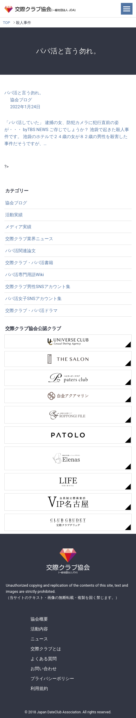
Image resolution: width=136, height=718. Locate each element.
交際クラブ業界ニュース (29, 238)
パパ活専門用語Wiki (24, 274)
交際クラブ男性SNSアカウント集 (37, 286)
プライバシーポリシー (52, 678)
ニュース (39, 639)
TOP (6, 22)
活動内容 (39, 629)
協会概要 (39, 619)
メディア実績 (18, 226)
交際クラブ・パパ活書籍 (29, 262)
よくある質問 (44, 658)
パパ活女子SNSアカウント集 (33, 298)
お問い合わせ (44, 668)
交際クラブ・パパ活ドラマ (31, 310)
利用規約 (39, 688)
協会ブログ (16, 202)
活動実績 (14, 214)
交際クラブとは (46, 648)
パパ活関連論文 (20, 250)
